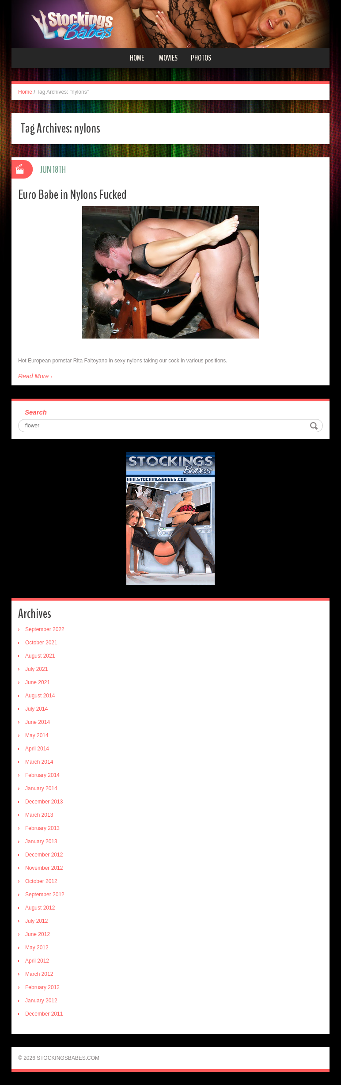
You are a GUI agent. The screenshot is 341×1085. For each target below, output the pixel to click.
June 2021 (37, 682)
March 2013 (39, 815)
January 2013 (41, 841)
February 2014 (42, 775)
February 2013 (42, 828)
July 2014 (36, 709)
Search (36, 412)
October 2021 (41, 643)
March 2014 (39, 762)
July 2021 (36, 669)
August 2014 (40, 696)
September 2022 (44, 629)
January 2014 (41, 788)
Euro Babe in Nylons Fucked (72, 195)
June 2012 (37, 934)
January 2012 (41, 1000)
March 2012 (39, 974)
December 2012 (44, 855)
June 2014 (37, 722)
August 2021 (40, 656)
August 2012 (40, 908)
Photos (201, 58)
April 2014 (37, 749)
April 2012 (37, 961)
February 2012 (42, 987)
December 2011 (44, 1014)
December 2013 (44, 802)
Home (137, 58)
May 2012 (37, 947)
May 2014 (37, 735)
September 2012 (44, 894)
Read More (33, 376)
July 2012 (36, 921)
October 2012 (41, 881)
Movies (168, 58)
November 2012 (44, 868)
